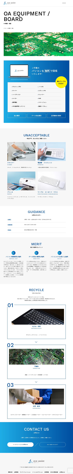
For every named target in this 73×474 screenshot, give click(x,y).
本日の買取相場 (54, 472)
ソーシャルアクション (37, 472)
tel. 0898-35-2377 (52, 444)
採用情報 (47, 472)
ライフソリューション (25, 472)
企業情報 (16, 472)
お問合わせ (62, 472)
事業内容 (10, 472)
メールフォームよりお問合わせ (20, 444)
